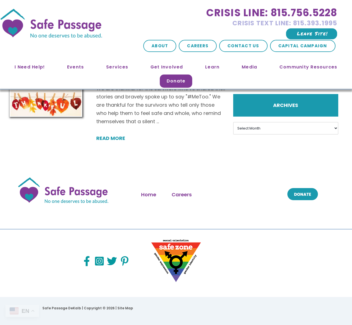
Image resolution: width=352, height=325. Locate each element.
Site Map (125, 308)
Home (148, 194)
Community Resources (308, 67)
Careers (197, 46)
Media (249, 67)
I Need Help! (30, 67)
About (160, 46)
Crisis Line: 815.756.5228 (271, 13)
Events (75, 67)
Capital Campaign (302, 46)
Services (117, 67)
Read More (110, 138)
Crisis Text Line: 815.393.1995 (284, 23)
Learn (212, 67)
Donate (176, 81)
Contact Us (243, 46)
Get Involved (166, 67)
